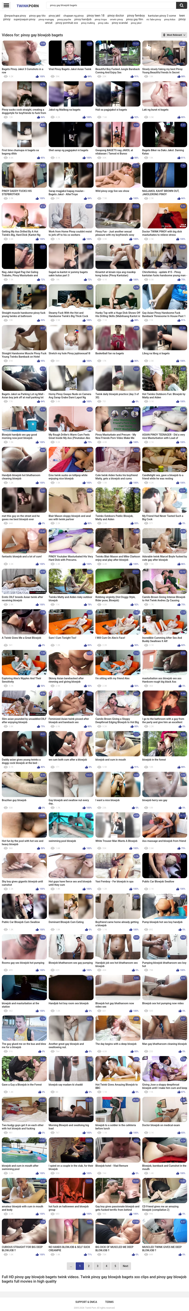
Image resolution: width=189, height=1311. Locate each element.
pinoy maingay (46, 19)
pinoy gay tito (37, 15)
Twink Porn (90, 1308)
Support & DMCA (86, 1301)
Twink (28, 5)
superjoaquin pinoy (24, 19)
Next (125, 1266)
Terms (109, 1301)
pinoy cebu (103, 23)
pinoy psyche (64, 19)
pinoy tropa (101, 19)
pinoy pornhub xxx (67, 23)
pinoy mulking (88, 23)
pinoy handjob (83, 19)
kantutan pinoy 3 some (162, 15)
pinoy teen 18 (95, 15)
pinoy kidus (169, 19)
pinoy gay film (134, 19)
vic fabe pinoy (153, 19)
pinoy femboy (136, 15)
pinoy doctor (116, 15)
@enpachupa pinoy (15, 15)
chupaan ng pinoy (73, 15)
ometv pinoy (116, 19)
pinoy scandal (120, 22)
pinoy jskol (136, 23)
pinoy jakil (54, 15)
